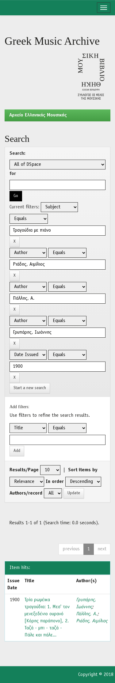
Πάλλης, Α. (86, 614)
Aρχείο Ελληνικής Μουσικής (38, 115)
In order (55, 481)
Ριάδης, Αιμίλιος (91, 621)
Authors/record (26, 493)
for (13, 173)
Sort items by (83, 470)
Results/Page (24, 470)
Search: (17, 153)
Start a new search (29, 388)
